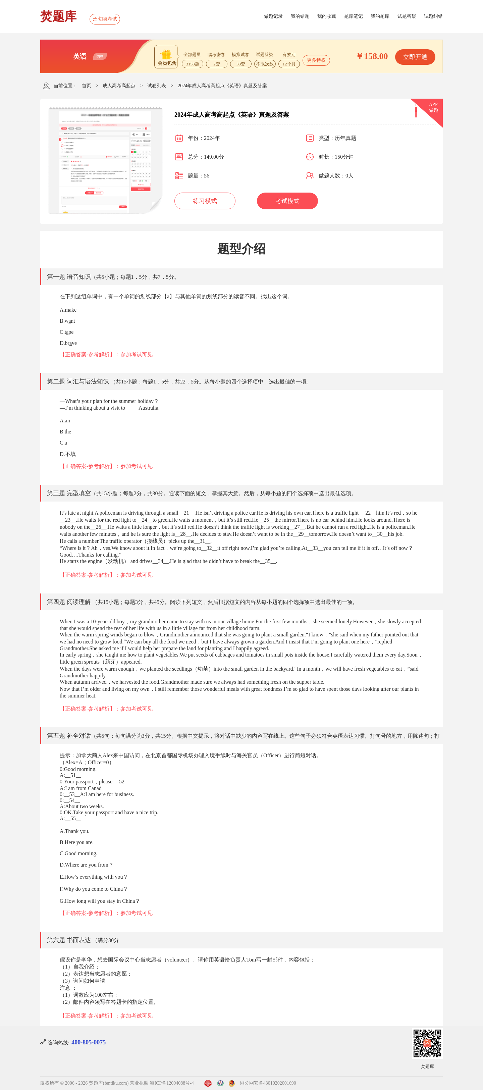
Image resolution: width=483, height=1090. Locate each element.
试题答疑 (406, 16)
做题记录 (273, 16)
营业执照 (139, 1083)
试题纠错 (433, 16)
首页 (86, 85)
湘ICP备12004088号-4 (172, 1083)
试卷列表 (156, 85)
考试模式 (287, 201)
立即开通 (415, 57)
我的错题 (300, 16)
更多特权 (316, 60)
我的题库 (380, 16)
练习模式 (205, 201)
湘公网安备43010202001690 (268, 1083)
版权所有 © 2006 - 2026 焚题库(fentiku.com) (84, 1083)
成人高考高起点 (119, 85)
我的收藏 (326, 16)
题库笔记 (353, 16)
